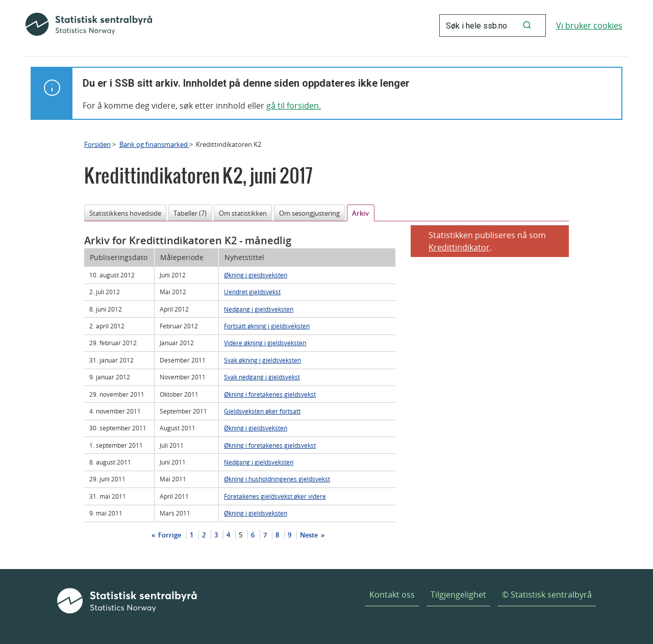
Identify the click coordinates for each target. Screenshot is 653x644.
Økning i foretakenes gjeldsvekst (270, 394)
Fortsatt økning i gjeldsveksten (267, 326)
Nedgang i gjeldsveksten (258, 309)
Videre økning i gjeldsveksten (265, 343)
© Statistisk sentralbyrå (547, 594)
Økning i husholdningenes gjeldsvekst (277, 479)
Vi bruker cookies (589, 25)
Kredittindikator (459, 247)
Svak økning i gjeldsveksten (262, 360)
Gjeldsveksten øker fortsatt (262, 411)
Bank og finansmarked (154, 144)
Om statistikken (243, 213)
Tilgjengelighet (458, 594)
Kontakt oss (392, 594)
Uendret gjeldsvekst (252, 292)
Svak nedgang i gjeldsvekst (262, 377)
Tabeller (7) (190, 213)
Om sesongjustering (309, 213)
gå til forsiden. (293, 105)
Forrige (169, 534)
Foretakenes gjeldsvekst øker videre (275, 496)
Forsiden (97, 144)
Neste (309, 534)
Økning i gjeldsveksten (255, 275)
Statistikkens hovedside (125, 213)
